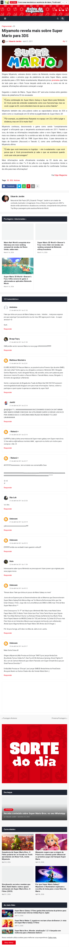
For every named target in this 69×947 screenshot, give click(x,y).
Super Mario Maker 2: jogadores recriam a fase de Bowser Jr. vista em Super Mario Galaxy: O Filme (40, 922)
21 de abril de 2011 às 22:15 (18, 435)
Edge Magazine (60, 175)
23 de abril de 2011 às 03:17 (18, 646)
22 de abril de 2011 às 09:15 (18, 543)
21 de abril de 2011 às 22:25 (18, 501)
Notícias (17, 180)
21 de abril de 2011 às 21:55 (18, 342)
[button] (63, 2)
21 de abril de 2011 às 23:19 (18, 522)
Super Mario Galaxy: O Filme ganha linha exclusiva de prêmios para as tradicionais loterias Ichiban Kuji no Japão (40, 912)
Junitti (12, 402)
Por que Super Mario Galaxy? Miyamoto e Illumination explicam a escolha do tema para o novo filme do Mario (50, 887)
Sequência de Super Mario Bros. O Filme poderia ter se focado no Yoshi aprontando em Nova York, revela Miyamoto (17, 855)
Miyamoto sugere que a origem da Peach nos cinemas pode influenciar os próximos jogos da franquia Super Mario (50, 855)
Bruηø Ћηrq (14, 339)
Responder (8, 329)
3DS (11, 180)
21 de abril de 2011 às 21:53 (18, 310)
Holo (11, 561)
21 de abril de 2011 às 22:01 (18, 363)
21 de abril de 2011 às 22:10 (18, 405)
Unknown (13, 519)
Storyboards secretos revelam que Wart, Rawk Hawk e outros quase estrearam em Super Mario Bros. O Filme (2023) (16, 887)
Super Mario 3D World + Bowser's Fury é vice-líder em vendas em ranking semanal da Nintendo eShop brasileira (51, 245)
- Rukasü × (14, 431)
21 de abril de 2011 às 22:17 (18, 461)
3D (14, 26)
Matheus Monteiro (17, 360)
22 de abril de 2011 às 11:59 (18, 564)
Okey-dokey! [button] (8, 942)
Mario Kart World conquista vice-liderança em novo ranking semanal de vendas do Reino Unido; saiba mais (17, 245)
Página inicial (6, 26)
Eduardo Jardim (17, 196)
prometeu (56, 80)
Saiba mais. (52, 937)
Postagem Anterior (10, 718)
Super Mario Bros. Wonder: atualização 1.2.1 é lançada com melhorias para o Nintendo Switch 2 (38, 932)
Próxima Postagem (59, 718)
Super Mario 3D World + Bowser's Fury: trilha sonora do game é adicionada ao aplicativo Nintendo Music (18, 280)
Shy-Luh (12, 497)
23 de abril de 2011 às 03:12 (18, 588)
